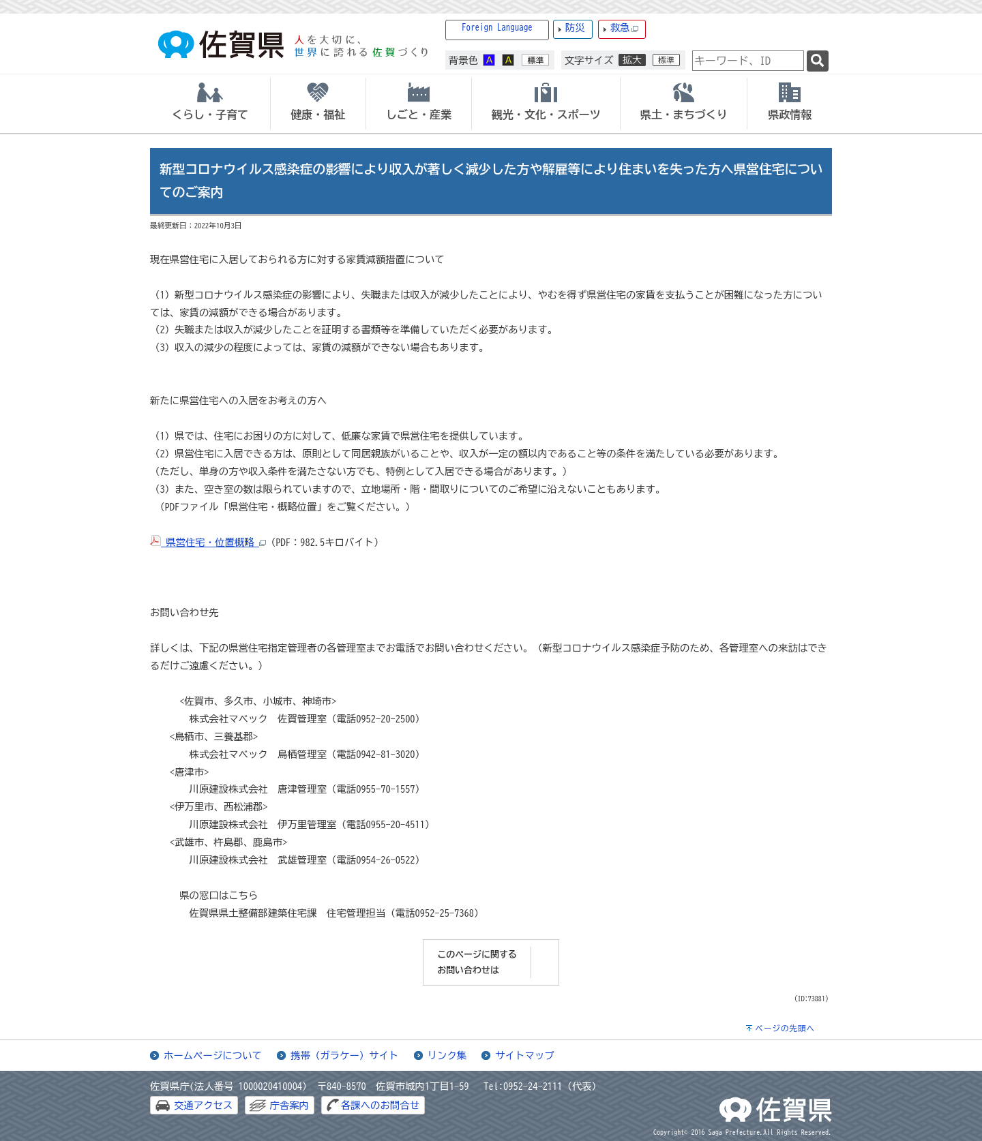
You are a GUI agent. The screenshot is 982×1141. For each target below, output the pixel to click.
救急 (624, 28)
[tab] (210, 104)
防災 (575, 27)
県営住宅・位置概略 (208, 542)
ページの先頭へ (785, 1028)
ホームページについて (213, 1055)
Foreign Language (497, 27)
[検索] (818, 61)
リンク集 (447, 1055)
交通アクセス (203, 1105)
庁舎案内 (289, 1105)
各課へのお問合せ (380, 1105)
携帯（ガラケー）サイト (344, 1055)
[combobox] (748, 60)
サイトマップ (524, 1055)
